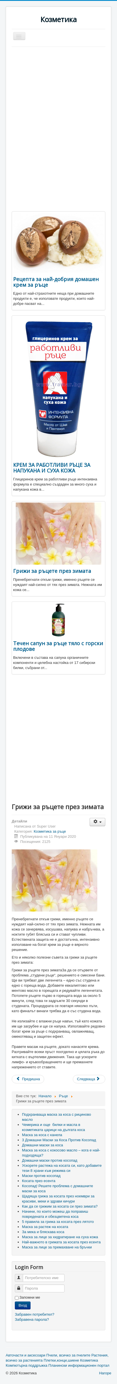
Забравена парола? (32, 1319)
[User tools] (97, 822)
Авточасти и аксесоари (25, 1355)
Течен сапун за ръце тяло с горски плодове (58, 646)
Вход (23, 1305)
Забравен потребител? (34, 1314)
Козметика (89, 1360)
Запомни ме (29, 1297)
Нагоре (105, 1373)
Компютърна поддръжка (26, 1365)
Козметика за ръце (50, 831)
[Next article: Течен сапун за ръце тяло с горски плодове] (89, 1079)
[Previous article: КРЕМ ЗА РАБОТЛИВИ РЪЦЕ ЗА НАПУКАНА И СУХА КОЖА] (28, 1079)
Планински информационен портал (79, 1365)
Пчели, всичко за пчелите (68, 1355)
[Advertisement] (60, 89)
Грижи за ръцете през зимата (52, 570)
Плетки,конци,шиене (61, 1360)
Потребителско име (21, 1275)
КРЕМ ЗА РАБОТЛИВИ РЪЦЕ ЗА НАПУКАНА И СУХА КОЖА (51, 467)
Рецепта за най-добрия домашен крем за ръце (56, 282)
